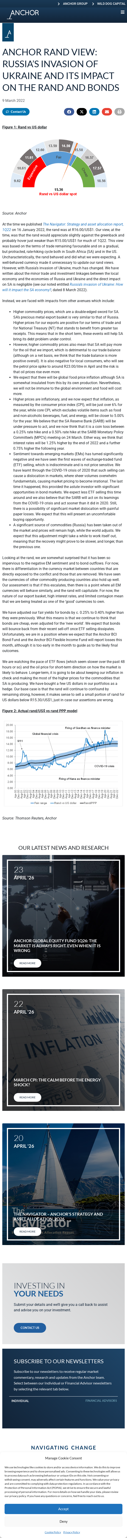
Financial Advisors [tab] (101, 1400)
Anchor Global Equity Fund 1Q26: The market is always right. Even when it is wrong (57, 945)
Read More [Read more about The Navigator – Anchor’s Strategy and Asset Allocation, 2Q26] (27, 1231)
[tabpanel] (63, 1408)
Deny (64, 1521)
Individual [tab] (20, 1401)
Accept (63, 1509)
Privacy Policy (71, 1532)
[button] (69, 112)
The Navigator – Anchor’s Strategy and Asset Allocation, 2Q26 (58, 1217)
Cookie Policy (53, 1532)
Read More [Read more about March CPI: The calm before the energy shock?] (27, 1097)
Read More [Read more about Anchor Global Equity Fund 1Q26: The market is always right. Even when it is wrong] (27, 963)
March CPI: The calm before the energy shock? (57, 1082)
